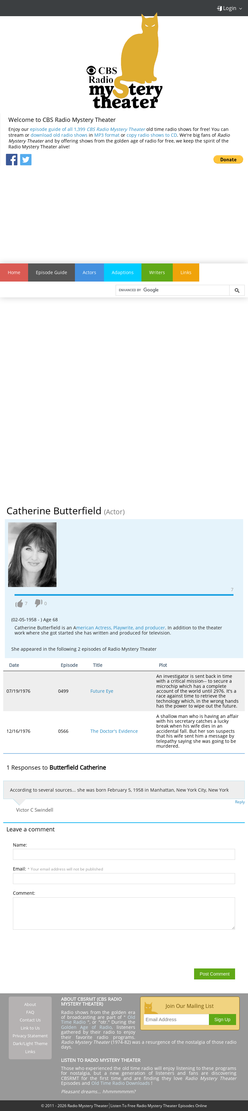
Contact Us (30, 1020)
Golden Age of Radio (86, 1027)
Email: (58, 869)
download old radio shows (59, 135)
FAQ (30, 1012)
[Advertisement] (124, 211)
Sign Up (222, 1019)
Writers (157, 272)
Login (226, 8)
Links (186, 272)
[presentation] (62, 948)
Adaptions (123, 272)
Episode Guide (51, 272)
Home (14, 272)
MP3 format (106, 135)
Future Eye (101, 691)
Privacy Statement (30, 1036)
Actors (89, 272)
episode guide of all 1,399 (87, 129)
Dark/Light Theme (30, 1043)
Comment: (24, 893)
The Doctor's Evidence (114, 731)
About (30, 1004)
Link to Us (30, 1028)
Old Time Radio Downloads (121, 1083)
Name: (20, 845)
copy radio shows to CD (152, 135)
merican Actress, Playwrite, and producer (120, 628)
